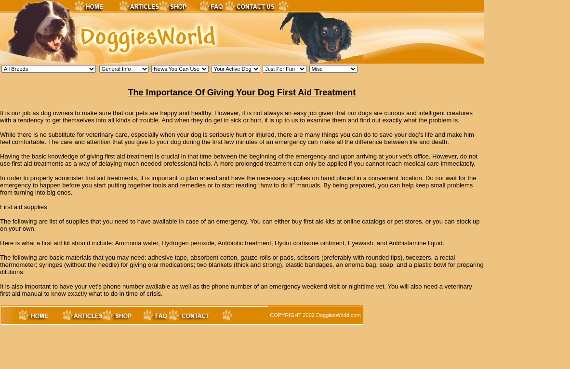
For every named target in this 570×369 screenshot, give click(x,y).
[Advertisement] (175, 347)
